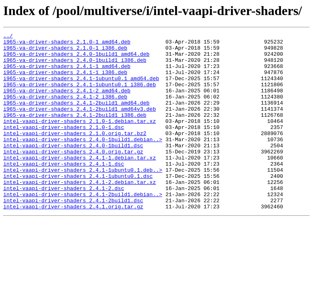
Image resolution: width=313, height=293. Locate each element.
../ (8, 36)
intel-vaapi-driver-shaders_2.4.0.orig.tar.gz (73, 175)
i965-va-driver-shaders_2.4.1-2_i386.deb (65, 110)
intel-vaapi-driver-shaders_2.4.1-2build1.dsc (73, 234)
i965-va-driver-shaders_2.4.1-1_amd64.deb (66, 73)
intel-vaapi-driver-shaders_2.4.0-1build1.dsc (73, 168)
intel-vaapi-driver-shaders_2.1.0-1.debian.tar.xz (79, 139)
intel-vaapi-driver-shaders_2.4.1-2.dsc (63, 219)
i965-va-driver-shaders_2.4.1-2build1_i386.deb (74, 132)
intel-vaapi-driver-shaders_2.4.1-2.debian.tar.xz (79, 212)
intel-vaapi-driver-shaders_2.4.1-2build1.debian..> (82, 227)
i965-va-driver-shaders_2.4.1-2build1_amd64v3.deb (79, 124)
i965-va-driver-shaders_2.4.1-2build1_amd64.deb (76, 117)
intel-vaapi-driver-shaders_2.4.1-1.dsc (63, 190)
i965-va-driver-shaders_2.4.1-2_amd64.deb (66, 102)
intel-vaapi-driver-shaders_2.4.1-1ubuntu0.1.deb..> (82, 197)
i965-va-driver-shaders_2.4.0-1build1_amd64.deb (76, 58)
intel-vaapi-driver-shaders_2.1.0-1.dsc (63, 146)
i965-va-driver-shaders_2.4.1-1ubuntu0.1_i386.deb (79, 95)
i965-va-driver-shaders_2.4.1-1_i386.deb (65, 80)
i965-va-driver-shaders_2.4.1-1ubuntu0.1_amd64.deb (81, 88)
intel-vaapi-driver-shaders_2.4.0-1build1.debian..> (82, 161)
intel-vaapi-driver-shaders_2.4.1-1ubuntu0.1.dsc (78, 205)
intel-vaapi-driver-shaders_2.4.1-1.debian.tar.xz (79, 183)
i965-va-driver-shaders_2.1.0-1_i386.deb (65, 51)
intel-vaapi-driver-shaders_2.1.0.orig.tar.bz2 (74, 153)
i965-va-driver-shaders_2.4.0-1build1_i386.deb (74, 66)
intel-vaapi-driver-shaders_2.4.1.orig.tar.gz (73, 241)
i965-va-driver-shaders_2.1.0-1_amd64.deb (66, 44)
